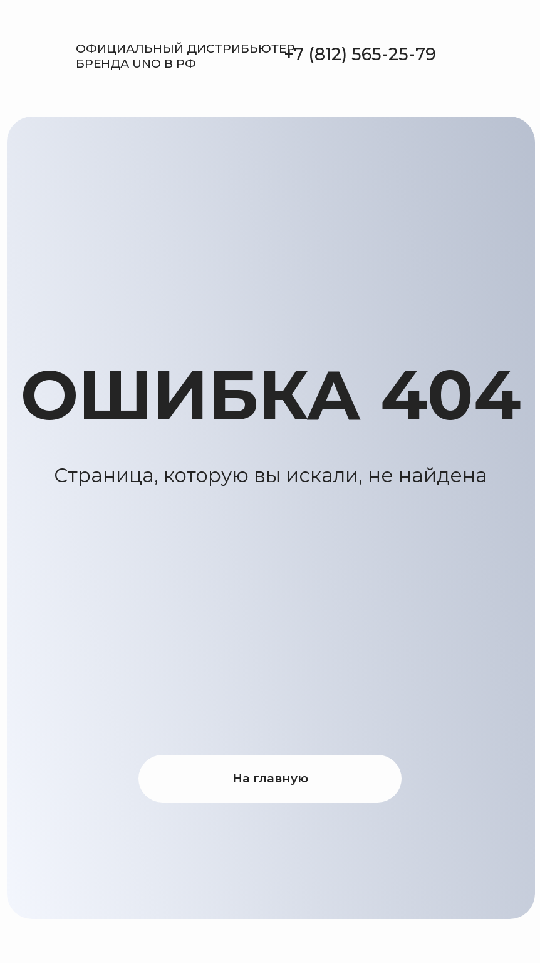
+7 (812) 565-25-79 (360, 54)
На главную (270, 778)
